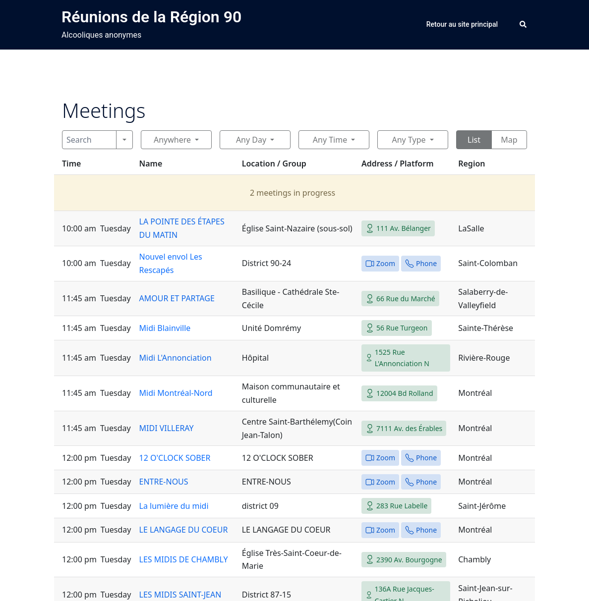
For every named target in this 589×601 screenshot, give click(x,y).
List (474, 139)
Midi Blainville (165, 328)
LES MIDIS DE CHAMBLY (183, 559)
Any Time (330, 139)
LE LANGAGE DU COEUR (183, 529)
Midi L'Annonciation (175, 357)
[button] (524, 25)
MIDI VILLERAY (166, 428)
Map (509, 139)
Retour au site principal (462, 24)
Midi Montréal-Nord (176, 392)
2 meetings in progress (292, 192)
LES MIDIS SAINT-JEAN (180, 594)
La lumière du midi (174, 505)
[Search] (89, 139)
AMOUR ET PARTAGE (177, 298)
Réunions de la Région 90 (151, 16)
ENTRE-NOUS (163, 481)
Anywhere (172, 139)
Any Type (408, 139)
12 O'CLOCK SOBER (175, 457)
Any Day (251, 139)
